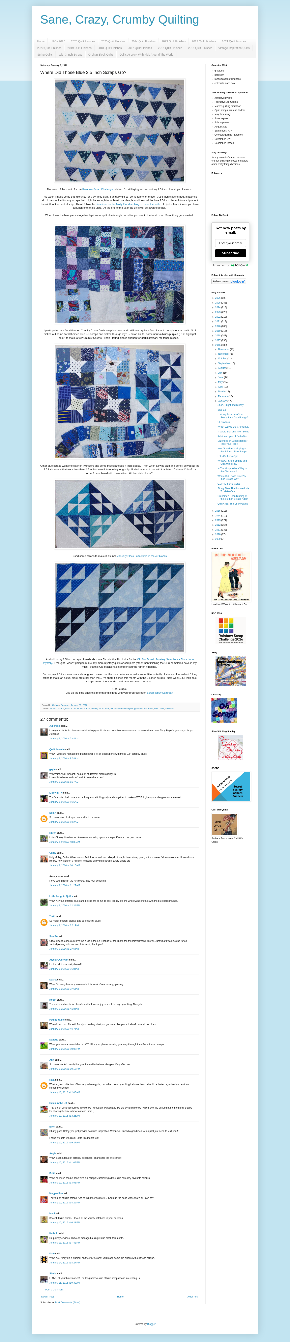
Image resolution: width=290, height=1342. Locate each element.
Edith (52, 1173)
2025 (218, 302)
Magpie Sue (56, 1193)
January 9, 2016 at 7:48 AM (64, 738)
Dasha (53, 979)
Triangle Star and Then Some (233, 431)
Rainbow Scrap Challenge (98, 189)
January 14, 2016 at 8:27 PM (64, 1262)
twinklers (169, 708)
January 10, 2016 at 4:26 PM (64, 1202)
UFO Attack (224, 422)
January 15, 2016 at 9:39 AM (64, 1282)
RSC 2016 (159, 708)
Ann (51, 1059)
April (221, 387)
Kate (52, 1253)
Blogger (151, 1324)
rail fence (148, 708)
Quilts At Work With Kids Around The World (146, 54)
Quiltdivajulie (56, 749)
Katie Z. (53, 1233)
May (220, 382)
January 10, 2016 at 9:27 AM (64, 1142)
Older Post (192, 1296)
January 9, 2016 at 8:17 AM (64, 781)
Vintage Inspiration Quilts (234, 48)
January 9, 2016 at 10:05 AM (64, 842)
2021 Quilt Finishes (234, 41)
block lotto (85, 708)
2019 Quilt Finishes (79, 48)
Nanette (53, 1039)
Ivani (52, 1213)
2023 (218, 312)
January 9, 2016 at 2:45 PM (64, 948)
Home (41, 41)
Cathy (52, 852)
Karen (52, 832)
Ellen (52, 1126)
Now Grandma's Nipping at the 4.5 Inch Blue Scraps (232, 450)
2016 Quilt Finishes (170, 48)
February (223, 396)
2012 (218, 524)
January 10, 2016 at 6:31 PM (64, 1222)
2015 (218, 510)
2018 (218, 335)
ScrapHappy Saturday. (160, 692)
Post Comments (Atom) (67, 1302)
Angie (52, 1153)
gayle (52, 769)
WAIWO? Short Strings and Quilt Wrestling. (232, 462)
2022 (218, 316)
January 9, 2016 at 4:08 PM (64, 1008)
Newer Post (47, 1296)
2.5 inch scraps (57, 708)
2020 (218, 326)
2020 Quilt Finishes (49, 48)
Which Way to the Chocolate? (233, 426)
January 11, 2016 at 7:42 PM (64, 1242)
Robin (52, 999)
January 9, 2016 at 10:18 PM (64, 1068)
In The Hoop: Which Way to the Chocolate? (232, 470)
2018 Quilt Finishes (110, 48)
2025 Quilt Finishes (113, 41)
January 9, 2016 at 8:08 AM (64, 758)
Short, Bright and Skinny (230, 405)
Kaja (51, 1079)
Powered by (231, 265)
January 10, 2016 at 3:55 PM (64, 1182)
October (222, 358)
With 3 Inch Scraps (70, 54)
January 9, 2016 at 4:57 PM (64, 1029)
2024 (218, 307)
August (222, 368)
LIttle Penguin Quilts (61, 896)
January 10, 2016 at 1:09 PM (64, 1162)
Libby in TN (55, 792)
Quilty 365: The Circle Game (233, 503)
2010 (218, 534)
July (220, 372)
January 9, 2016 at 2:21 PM (64, 925)
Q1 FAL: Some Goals (229, 483)
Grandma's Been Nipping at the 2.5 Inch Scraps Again (233, 497)
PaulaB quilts (57, 1019)
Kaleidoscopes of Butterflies (232, 436)
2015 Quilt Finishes (200, 48)
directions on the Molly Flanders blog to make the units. (129, 204)
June (221, 377)
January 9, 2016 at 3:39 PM (64, 969)
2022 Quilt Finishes (204, 41)
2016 (218, 345)
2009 (218, 539)
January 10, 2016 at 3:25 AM (64, 1115)
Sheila (52, 1273)
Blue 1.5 (222, 409)
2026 (218, 297)
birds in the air (72, 708)
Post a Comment (54, 1289)
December (224, 349)
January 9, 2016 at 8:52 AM (64, 822)
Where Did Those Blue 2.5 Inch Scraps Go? (232, 477)
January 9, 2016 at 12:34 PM (64, 905)
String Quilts (45, 54)
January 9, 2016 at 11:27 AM (64, 885)
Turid (52, 916)
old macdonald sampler (122, 708)
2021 (218, 321)
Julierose (54, 725)
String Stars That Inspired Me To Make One (233, 490)
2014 (218, 515)
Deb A (52, 812)
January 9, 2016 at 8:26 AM (64, 802)
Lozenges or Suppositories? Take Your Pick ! (233, 442)
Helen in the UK (58, 1103)
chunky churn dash (100, 708)
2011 (218, 529)
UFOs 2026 (58, 41)
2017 (218, 340)
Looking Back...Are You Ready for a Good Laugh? (233, 416)
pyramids (138, 708)
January (222, 401)
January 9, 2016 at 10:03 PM (64, 1049)
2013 (218, 520)
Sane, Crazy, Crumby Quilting (119, 19)
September (224, 363)
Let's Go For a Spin (228, 456)
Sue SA (53, 936)
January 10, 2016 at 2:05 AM (64, 1092)
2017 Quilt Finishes (140, 48)
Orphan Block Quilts (101, 54)
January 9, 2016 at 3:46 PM (64, 989)
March (222, 391)
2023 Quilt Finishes (174, 41)
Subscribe (230, 253)
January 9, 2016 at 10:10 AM (64, 865)
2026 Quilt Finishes (83, 41)
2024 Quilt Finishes (144, 41)
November (224, 353)
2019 (218, 331)
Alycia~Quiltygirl (58, 959)
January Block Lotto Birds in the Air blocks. (142, 556)
